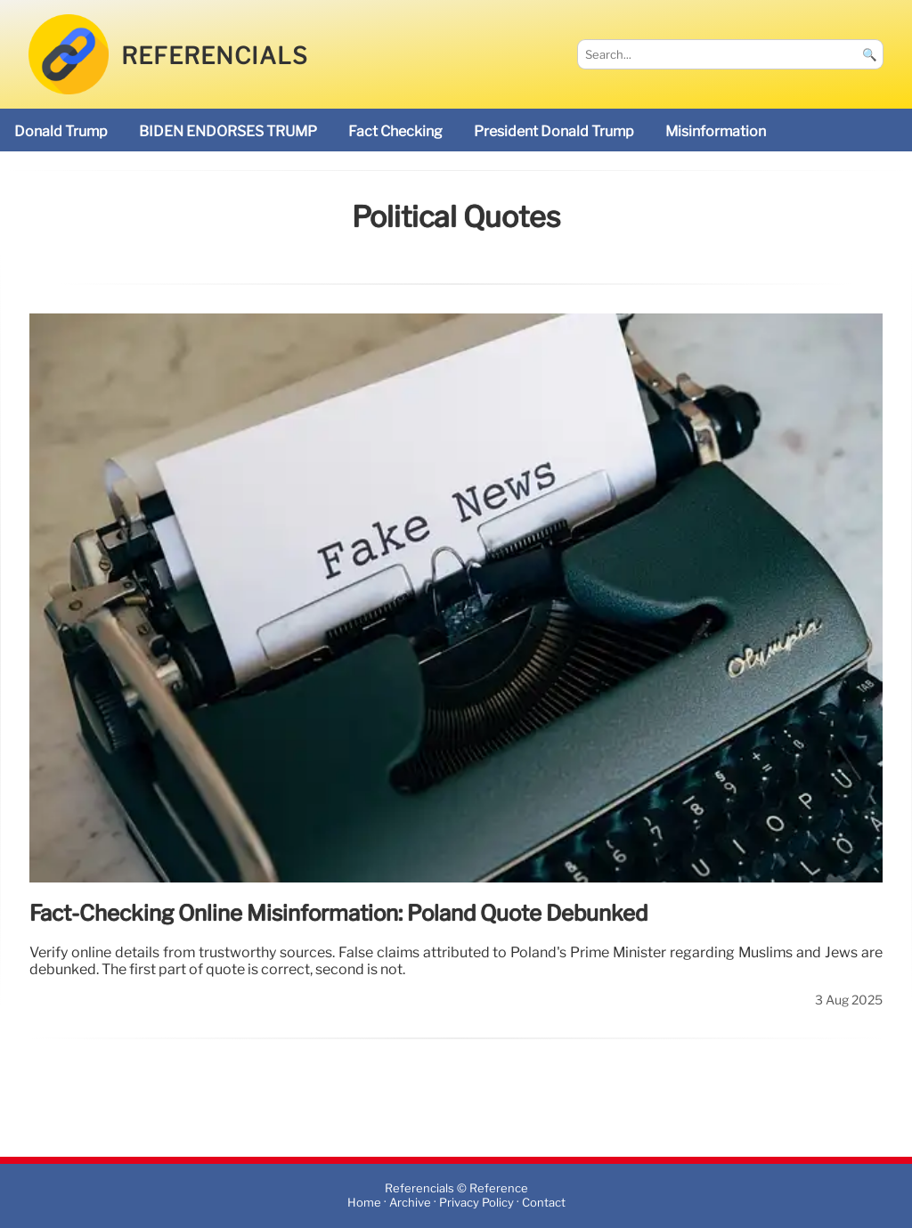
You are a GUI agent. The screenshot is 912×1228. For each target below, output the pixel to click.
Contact (544, 1203)
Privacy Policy (476, 1203)
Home (364, 1203)
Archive (410, 1203)
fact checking (395, 131)
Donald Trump (61, 131)
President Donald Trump (554, 131)
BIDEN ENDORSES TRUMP (228, 131)
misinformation (715, 131)
